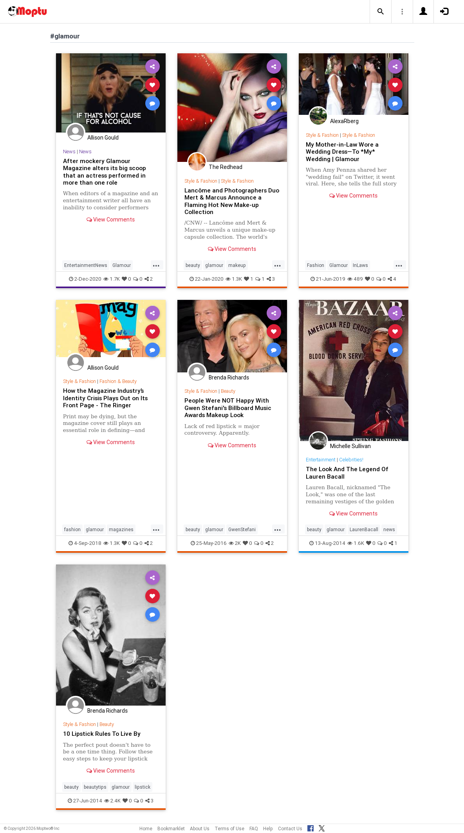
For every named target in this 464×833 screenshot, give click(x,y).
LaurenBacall (364, 529)
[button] (380, 11)
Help (268, 828)
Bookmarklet (171, 828)
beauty (193, 265)
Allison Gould (103, 137)
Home (145, 828)
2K (235, 543)
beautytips (95, 787)
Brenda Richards (229, 377)
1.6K (355, 543)
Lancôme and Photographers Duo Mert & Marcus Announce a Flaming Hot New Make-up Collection (231, 201)
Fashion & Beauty (118, 381)
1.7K (111, 279)
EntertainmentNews (85, 265)
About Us (199, 828)
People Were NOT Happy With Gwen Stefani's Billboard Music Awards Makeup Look (227, 408)
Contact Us (290, 828)
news (389, 529)
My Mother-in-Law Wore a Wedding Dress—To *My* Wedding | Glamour (342, 152)
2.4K (112, 800)
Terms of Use (229, 828)
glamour (214, 265)
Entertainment (321, 459)
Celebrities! (351, 459)
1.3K (234, 279)
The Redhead (225, 167)
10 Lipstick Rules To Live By (102, 733)
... (156, 264)
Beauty (228, 391)
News (69, 151)
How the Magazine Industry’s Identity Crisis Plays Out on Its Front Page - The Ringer (105, 398)
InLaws (360, 265)
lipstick (142, 787)
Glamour (121, 265)
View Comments (111, 219)
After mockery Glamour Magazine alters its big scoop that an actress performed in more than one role (104, 171)
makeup (237, 265)
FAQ (253, 828)
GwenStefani (242, 529)
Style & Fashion (200, 181)
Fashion (315, 265)
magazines (121, 529)
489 (355, 279)
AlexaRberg (344, 121)
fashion (72, 529)
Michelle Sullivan (350, 446)
